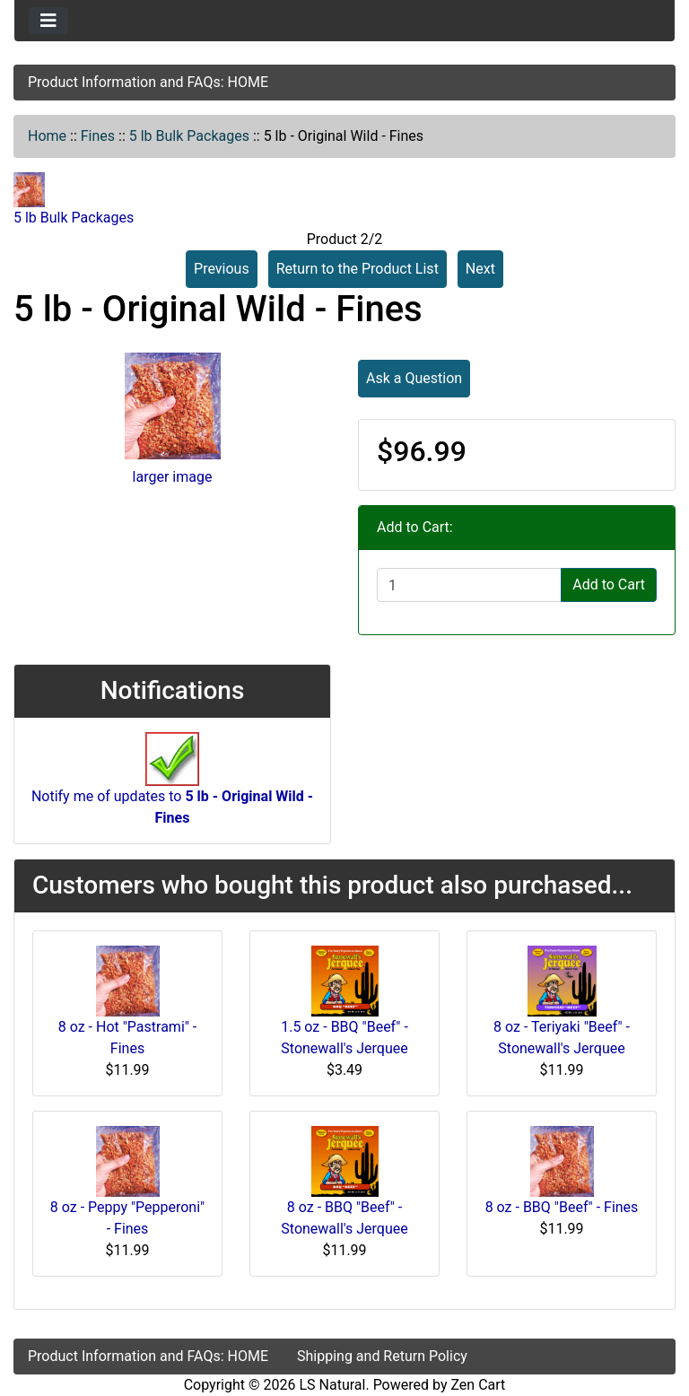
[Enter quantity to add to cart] (469, 585)
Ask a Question (414, 378)
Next (480, 268)
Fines (98, 135)
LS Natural (332, 1384)
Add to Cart (608, 584)
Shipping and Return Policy (382, 1356)
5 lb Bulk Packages (189, 135)
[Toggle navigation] (48, 20)
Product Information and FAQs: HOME (148, 82)
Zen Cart (477, 1384)
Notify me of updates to (172, 787)
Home (47, 135)
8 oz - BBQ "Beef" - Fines (562, 1207)
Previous (221, 268)
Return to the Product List (357, 268)
